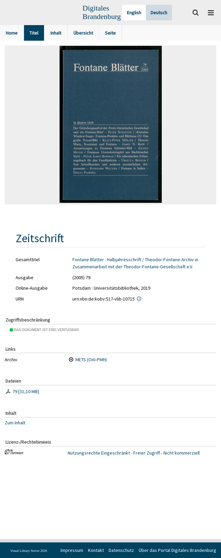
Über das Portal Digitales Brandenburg (177, 550)
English (134, 12)
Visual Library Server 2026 (28, 551)
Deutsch (159, 12)
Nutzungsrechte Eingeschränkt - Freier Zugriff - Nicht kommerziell (134, 453)
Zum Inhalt (15, 423)
